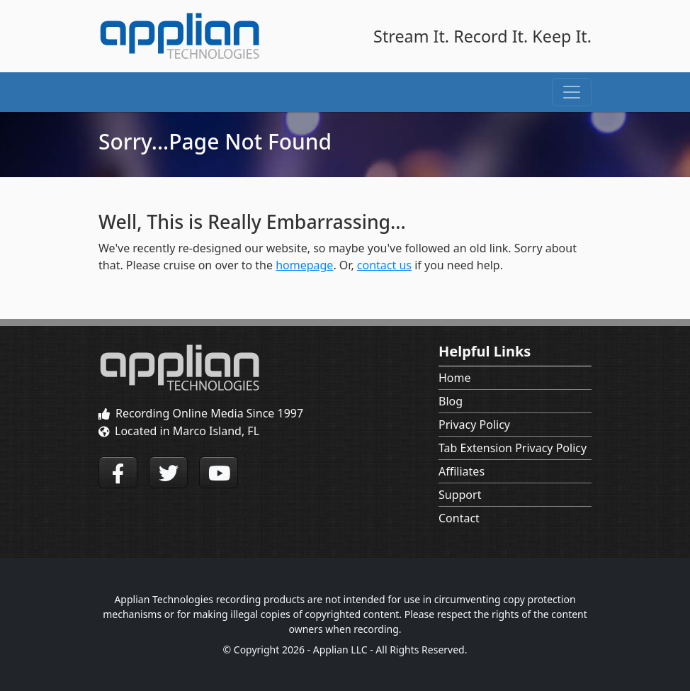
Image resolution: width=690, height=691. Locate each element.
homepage (304, 265)
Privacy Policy (474, 424)
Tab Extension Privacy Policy (513, 448)
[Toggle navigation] (572, 92)
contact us (384, 265)
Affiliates (462, 471)
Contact (459, 518)
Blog (451, 401)
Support (460, 494)
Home (455, 378)
